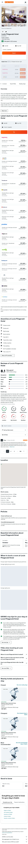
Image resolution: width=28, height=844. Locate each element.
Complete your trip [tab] (7, 802)
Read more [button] (12, 446)
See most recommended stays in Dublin (21, 743)
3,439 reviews (13, 41)
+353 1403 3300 (6, 39)
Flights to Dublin (7, 810)
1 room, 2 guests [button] (7, 49)
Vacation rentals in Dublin (9, 818)
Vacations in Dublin (8, 814)
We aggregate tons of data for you (14, 839)
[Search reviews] (15, 426)
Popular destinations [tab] (19, 802)
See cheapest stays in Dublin (22, 714)
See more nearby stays (22, 685)
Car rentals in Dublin (8, 812)
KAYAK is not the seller (14, 837)
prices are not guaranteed (7, 832)
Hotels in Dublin (7, 816)
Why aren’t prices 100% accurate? (14, 842)
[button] (2, 2)
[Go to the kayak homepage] (9, 2)
